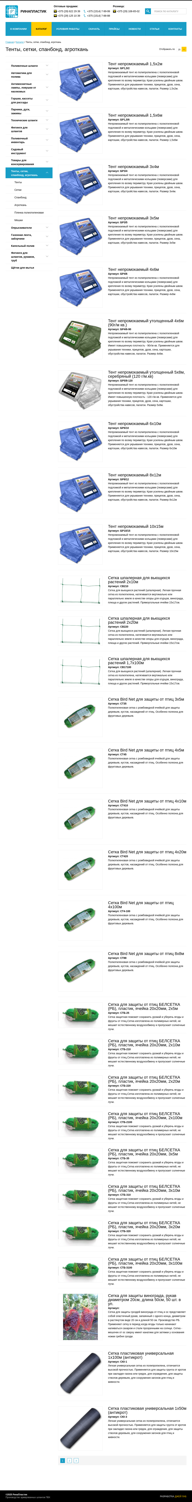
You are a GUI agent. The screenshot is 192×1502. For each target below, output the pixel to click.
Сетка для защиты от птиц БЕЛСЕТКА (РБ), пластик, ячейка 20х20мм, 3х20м (144, 1224)
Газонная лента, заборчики (21, 236)
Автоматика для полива (21, 75)
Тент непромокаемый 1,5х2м (135, 64)
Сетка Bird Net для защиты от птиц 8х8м (146, 953)
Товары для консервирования (22, 162)
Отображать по (167, 49)
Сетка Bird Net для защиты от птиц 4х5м (146, 750)
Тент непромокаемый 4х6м (133, 269)
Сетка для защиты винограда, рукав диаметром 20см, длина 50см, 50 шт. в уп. (144, 1299)
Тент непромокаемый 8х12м (134, 475)
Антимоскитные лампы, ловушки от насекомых (23, 87)
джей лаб (180, 1496)
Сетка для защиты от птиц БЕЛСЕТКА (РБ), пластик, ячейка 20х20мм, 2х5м (144, 1006)
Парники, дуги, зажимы (20, 111)
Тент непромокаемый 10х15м (136, 526)
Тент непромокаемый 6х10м (134, 423)
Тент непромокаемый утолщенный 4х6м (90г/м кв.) (146, 323)
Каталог (41, 29)
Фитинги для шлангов (19, 129)
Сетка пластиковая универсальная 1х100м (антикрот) (141, 1355)
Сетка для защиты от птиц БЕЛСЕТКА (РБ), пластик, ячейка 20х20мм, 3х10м (144, 1188)
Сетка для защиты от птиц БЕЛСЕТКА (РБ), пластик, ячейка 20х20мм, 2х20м (144, 1079)
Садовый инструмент (18, 151)
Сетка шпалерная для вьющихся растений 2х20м (139, 620)
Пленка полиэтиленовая (29, 212)
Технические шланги (24, 120)
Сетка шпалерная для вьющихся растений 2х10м (139, 579)
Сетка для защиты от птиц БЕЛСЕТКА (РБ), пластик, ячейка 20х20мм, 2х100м (145, 1115)
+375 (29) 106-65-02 (128, 11)
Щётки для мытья (22, 267)
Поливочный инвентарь (19, 140)
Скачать (94, 29)
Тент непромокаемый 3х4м (133, 166)
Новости (135, 29)
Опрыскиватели (21, 227)
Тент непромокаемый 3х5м (133, 218)
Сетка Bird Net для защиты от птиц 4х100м (141, 904)
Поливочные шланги (24, 65)
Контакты (175, 29)
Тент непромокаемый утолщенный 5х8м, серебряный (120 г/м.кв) (146, 374)
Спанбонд (20, 197)
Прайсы (114, 29)
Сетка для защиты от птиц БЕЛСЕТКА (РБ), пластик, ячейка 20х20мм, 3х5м (144, 1152)
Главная (10, 42)
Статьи (154, 29)
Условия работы (67, 29)
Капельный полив (22, 245)
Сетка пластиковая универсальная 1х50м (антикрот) (147, 1410)
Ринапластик (33, 11)
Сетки (17, 189)
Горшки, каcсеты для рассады (22, 100)
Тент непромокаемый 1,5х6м (135, 115)
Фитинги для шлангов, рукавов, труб (23, 256)
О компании (18, 29)
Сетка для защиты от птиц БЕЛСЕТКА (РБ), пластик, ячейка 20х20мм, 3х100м (145, 1261)
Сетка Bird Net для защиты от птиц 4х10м (147, 801)
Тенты (18, 182)
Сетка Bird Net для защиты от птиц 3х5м (146, 699)
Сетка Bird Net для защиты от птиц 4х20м (147, 852)
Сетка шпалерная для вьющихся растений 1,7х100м (139, 660)
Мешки (18, 220)
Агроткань (20, 205)
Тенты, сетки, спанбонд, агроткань (24, 173)
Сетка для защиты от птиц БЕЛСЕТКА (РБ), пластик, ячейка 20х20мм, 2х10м (144, 1043)
